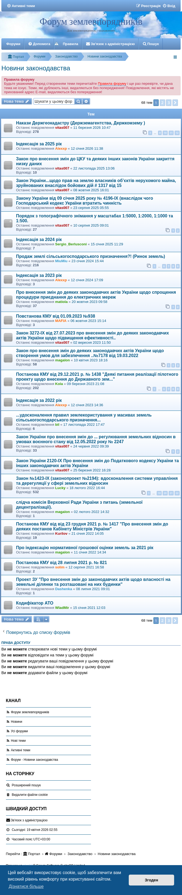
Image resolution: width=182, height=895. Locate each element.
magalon (62, 360)
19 (159, 493)
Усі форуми (19, 731)
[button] (175, 102)
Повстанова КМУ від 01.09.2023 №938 (55, 316)
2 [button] (162, 102)
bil (57, 425)
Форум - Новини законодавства (34, 760)
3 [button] (169, 102)
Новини (16, 722)
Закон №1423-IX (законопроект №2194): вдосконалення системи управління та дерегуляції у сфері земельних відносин (97, 481)
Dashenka (63, 589)
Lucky (60, 488)
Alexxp (61, 148)
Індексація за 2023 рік (39, 275)
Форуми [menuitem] (13, 44)
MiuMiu (61, 261)
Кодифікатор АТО (34, 603)
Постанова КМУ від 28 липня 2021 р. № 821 (61, 562)
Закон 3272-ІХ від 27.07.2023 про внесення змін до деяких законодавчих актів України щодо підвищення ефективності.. (92, 335)
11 (171, 132)
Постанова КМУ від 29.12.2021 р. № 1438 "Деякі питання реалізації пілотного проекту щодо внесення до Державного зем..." (97, 376)
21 (171, 493)
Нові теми (18, 741)
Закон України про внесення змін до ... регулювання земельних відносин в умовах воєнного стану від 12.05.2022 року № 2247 (95, 439)
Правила (70, 44)
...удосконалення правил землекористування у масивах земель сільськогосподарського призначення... (84, 417)
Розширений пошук (26, 785)
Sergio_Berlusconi (71, 244)
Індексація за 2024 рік (39, 239)
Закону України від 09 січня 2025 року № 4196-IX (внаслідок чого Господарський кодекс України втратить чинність (84, 200)
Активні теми (20, 750)
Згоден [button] (151, 880)
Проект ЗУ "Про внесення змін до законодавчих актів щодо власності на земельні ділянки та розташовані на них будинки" (93, 582)
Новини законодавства (35, 68)
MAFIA (61, 321)
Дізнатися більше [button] (26, 886)
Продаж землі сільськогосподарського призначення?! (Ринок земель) (90, 256)
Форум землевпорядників (91, 21)
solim (59, 567)
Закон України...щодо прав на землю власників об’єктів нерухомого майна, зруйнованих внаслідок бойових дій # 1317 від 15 (96, 183)
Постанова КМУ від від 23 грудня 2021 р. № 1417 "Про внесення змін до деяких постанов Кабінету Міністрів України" (92, 526)
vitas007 (62, 128)
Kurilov (61, 533)
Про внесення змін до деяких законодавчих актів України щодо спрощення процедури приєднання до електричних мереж (96, 294)
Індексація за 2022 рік (39, 400)
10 (165, 132)
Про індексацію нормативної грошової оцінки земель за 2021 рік (84, 547)
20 (165, 493)
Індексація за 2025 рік (39, 144)
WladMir (62, 608)
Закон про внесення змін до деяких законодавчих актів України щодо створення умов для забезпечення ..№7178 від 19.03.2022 (90, 353)
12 (177, 132)
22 (177, 493)
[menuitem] (21, 6)
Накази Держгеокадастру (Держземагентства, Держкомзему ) (80, 123)
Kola (59, 384)
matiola (61, 302)
